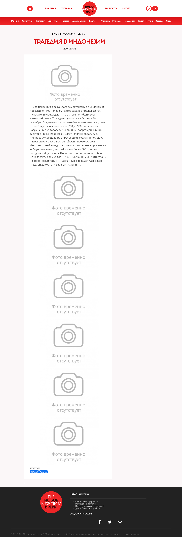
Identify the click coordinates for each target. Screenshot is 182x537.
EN (149, 9)
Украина (105, 21)
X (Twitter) (34, 472)
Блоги (92, 21)
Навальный (129, 21)
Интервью (40, 21)
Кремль (159, 21)
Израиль (116, 21)
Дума (168, 21)
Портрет (65, 21)
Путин (149, 21)
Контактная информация (86, 501)
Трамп (141, 21)
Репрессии (53, 21)
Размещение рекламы (85, 504)
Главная (50, 8)
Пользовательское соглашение (89, 506)
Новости (111, 8)
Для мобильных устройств (87, 508)
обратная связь (79, 494)
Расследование (79, 21)
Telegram (43, 472)
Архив (126, 8)
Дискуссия (27, 21)
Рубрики (67, 8)
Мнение (15, 21)
